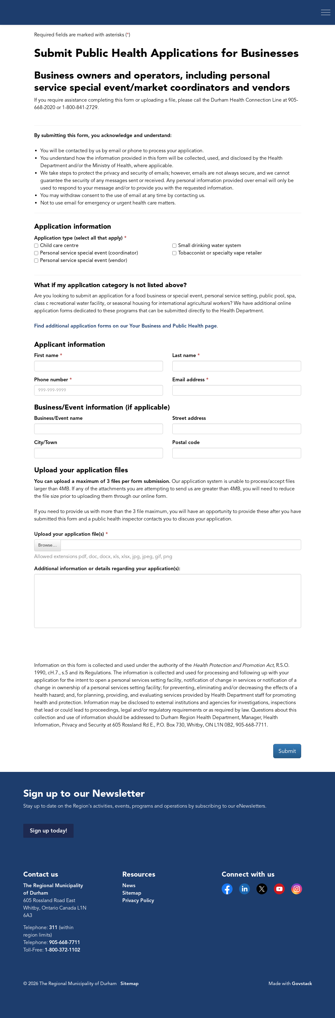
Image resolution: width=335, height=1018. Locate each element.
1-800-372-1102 (62, 950)
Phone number (51, 380)
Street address (189, 418)
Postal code (186, 442)
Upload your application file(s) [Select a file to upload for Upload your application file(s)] (69, 534)
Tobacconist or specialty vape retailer (217, 253)
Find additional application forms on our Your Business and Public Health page (125, 326)
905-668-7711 (64, 942)
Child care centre (56, 245)
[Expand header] (325, 12)
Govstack (302, 983)
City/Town (45, 442)
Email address (188, 380)
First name (46, 355)
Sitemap (131, 893)
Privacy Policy (138, 900)
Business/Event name (58, 418)
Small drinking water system (206, 245)
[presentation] (81, 645)
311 (54, 927)
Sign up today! (48, 830)
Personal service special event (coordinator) (86, 253)
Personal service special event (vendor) (80, 260)
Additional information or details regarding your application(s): (107, 569)
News (128, 886)
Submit (287, 751)
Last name (184, 355)
